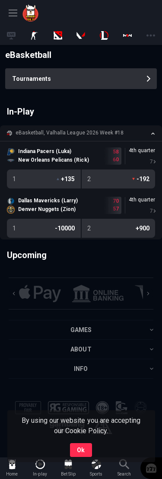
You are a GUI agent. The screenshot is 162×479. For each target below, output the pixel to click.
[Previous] (14, 293)
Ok (81, 450)
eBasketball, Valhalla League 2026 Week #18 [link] (70, 133)
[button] (81, 133)
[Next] (148, 293)
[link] (41, 13)
